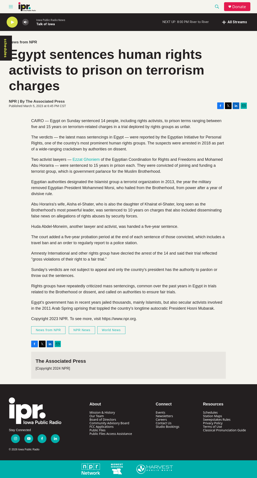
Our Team (97, 416)
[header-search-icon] (217, 7)
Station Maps (212, 416)
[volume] (25, 22)
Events (160, 412)
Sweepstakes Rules (216, 419)
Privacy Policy (212, 423)
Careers (161, 419)
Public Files (97, 430)
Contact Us (163, 423)
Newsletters (164, 416)
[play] (12, 22)
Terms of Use (212, 426)
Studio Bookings (167, 426)
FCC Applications (102, 426)
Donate (239, 6)
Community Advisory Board (109, 423)
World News (111, 330)
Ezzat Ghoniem (86, 159)
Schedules (210, 412)
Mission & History (102, 412)
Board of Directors (103, 419)
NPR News (81, 330)
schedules (5, 48)
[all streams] (234, 22)
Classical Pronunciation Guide (224, 430)
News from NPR (23, 42)
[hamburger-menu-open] (11, 6)
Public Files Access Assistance (111, 434)
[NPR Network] (91, 469)
